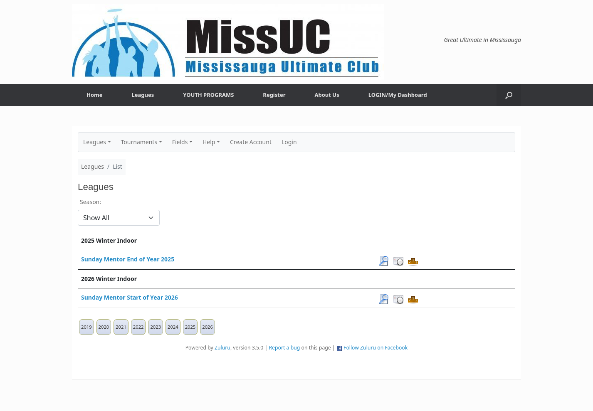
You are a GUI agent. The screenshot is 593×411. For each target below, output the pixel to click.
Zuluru (222, 347)
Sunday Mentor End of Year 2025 (127, 259)
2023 (155, 327)
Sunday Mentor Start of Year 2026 (129, 297)
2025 (190, 327)
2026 (207, 327)
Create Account (251, 142)
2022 (138, 327)
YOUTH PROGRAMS (208, 94)
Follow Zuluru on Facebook (375, 347)
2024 (173, 327)
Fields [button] (180, 142)
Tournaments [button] (139, 142)
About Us (327, 94)
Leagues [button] (94, 142)
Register (274, 94)
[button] (509, 95)
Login (289, 142)
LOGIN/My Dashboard (397, 94)
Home (94, 94)
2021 (121, 327)
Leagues (143, 94)
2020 (104, 327)
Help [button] (209, 142)
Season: (90, 202)
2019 (86, 327)
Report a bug (284, 347)
